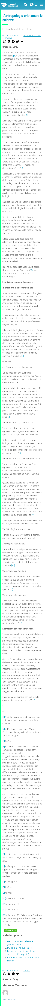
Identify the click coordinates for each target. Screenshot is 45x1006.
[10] (13, 565)
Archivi (8, 38)
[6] (22, 356)
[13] (33, 700)
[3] (22, 168)
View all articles (9, 999)
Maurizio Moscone (32, 36)
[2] (27, 115)
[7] (10, 417)
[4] (11, 177)
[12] (20, 623)
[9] (33, 515)
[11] (11, 589)
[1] (14, 55)
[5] (32, 270)
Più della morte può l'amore (20, 948)
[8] (20, 453)
